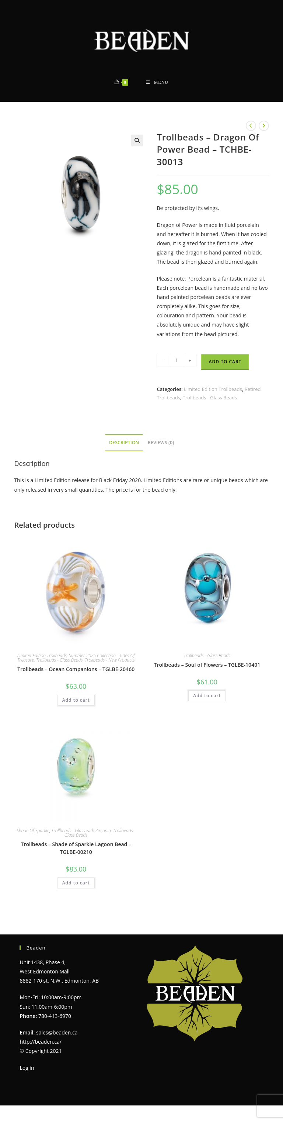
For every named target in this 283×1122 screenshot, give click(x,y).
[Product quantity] (176, 360)
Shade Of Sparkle (33, 830)
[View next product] (264, 126)
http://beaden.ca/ (41, 1041)
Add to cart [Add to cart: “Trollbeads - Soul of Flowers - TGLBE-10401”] (207, 695)
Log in (27, 1067)
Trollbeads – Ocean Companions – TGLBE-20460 (75, 669)
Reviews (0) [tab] (161, 442)
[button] (137, 140)
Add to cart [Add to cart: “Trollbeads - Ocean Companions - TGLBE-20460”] (76, 700)
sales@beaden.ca (56, 1032)
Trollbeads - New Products (110, 660)
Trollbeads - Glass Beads (210, 397)
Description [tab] (124, 442)
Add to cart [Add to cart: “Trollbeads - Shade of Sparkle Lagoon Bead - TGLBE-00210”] (76, 883)
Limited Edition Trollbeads (213, 389)
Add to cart (225, 362)
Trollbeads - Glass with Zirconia (81, 830)
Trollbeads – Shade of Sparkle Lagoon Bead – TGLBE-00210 (76, 848)
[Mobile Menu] (157, 82)
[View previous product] (251, 126)
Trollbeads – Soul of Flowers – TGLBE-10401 (207, 664)
